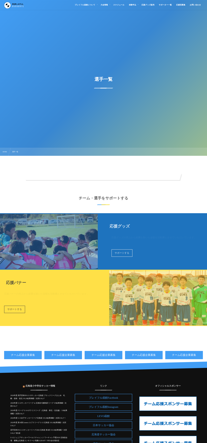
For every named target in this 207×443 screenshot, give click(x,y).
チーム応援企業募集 (23, 355)
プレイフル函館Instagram (103, 407)
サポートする (122, 253)
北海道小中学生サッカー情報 (40, 384)
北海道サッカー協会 (103, 434)
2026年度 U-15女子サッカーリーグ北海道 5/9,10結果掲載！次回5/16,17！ (38, 418)
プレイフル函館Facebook (103, 397)
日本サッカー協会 (103, 425)
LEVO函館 (103, 416)
